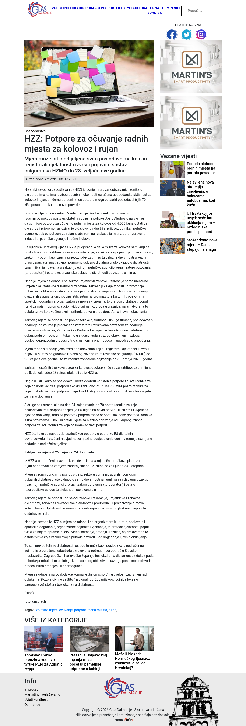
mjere (53, 610)
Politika (71, 8)
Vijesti (58, 8)
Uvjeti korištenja (36, 700)
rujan (112, 610)
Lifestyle (124, 8)
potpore (80, 610)
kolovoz (42, 610)
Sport (110, 8)
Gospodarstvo (92, 8)
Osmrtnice (171, 8)
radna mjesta (97, 610)
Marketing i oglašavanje (42, 695)
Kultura (140, 8)
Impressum (33, 689)
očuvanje (66, 610)
